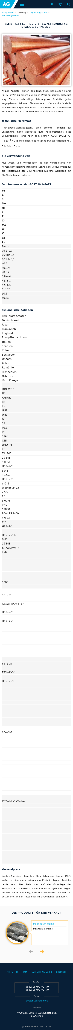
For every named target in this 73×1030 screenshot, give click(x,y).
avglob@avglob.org (37, 1000)
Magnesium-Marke (43, 923)
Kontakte (61, 972)
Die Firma (21, 972)
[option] (36, 933)
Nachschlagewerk (41, 972)
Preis (10, 972)
